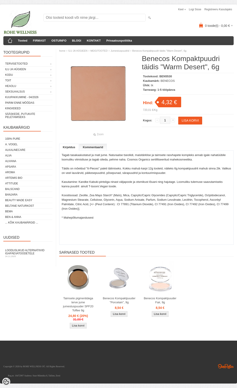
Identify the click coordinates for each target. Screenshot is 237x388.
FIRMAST (39, 40)
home (62, 50)
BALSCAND (12, 189)
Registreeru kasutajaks (218, 9)
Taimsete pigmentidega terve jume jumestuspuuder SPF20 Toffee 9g (78, 304)
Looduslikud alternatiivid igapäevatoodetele (28, 253)
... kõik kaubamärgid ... (21, 222)
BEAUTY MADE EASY (18, 200)
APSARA (10, 166)
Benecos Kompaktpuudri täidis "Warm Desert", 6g (159, 50)
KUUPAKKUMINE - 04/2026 (21, 97)
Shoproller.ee (226, 366)
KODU (9, 74)
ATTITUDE (11, 183)
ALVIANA (10, 161)
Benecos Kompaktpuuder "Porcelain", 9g (119, 300)
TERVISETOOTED (16, 63)
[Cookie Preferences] (6, 382)
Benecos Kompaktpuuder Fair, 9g (160, 300)
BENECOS (168, 80)
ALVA (8, 155)
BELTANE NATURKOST (19, 205)
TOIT (8, 80)
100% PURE (12, 138)
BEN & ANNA (13, 217)
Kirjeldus (69, 147)
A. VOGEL (11, 144)
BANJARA (11, 194)
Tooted (22, 40)
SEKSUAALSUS (15, 91)
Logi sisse (195, 9)
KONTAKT (94, 40)
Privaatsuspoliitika (119, 40)
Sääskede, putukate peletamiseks (20, 115)
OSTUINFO (58, 40)
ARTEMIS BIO (13, 177)
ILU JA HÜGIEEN (15, 69)
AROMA (10, 172)
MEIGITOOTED (99, 50)
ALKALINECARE (15, 150)
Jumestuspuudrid (120, 50)
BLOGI (76, 40)
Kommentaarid (93, 147)
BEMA (9, 211)
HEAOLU (10, 86)
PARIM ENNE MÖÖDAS (19, 102)
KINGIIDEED (13, 108)
